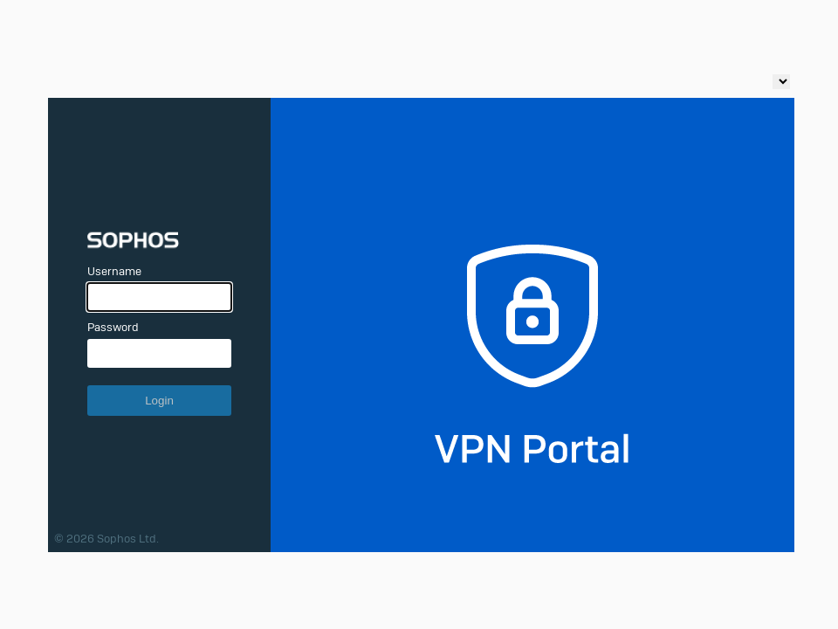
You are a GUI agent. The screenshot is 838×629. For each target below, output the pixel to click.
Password (113, 327)
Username (114, 271)
